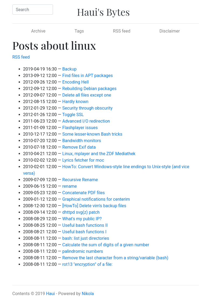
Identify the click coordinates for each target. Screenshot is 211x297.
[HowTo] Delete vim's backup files (94, 205)
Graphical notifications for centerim (96, 199)
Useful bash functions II (85, 225)
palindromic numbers (82, 251)
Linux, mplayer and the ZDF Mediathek (99, 153)
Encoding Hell (75, 82)
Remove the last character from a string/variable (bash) (115, 257)
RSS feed (121, 31)
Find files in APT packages (87, 75)
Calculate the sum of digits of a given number (105, 244)
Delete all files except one (86, 95)
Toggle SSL (73, 114)
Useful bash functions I (84, 231)
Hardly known (75, 101)
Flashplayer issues (80, 127)
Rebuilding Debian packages (89, 88)
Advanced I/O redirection (86, 121)
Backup (69, 69)
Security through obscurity (87, 108)
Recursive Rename (80, 179)
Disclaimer (169, 31)
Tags (79, 31)
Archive (38, 31)
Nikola (88, 293)
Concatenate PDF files (83, 192)
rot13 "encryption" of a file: (87, 264)
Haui (50, 293)
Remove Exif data (79, 147)
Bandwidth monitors (81, 140)
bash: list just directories (85, 238)
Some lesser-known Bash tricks (92, 134)
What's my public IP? (82, 218)
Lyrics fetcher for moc (83, 160)
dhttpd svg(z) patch (81, 212)
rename (69, 186)
